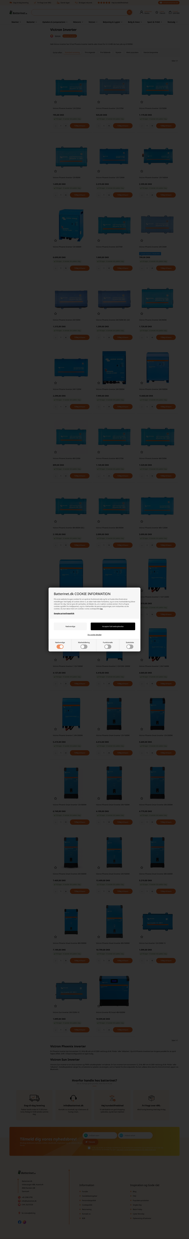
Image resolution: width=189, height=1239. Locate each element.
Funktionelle (108, 645)
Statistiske (130, 645)
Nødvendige (60, 645)
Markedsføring (84, 645)
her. (101, 608)
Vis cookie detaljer (95, 634)
